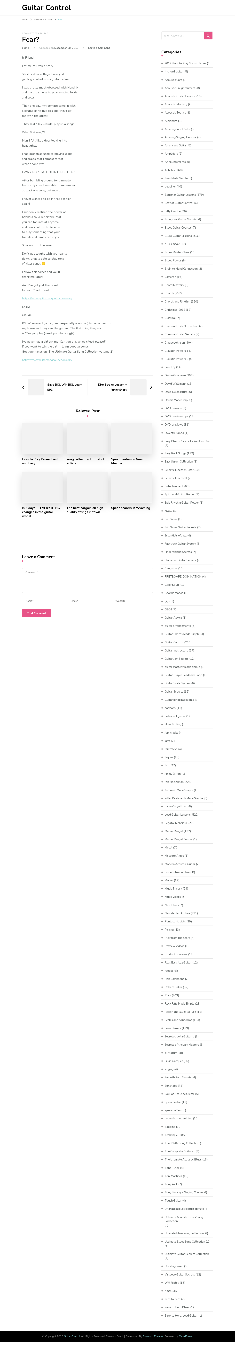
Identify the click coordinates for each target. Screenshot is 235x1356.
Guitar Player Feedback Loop (184, 679)
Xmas (168, 1295)
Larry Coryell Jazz (176, 810)
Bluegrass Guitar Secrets (181, 223)
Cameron (171, 281)
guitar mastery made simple (184, 671)
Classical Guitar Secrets (180, 338)
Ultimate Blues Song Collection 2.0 (188, 1246)
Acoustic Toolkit (176, 117)
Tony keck (171, 1188)
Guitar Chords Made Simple (183, 638)
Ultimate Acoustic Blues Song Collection (185, 1223)
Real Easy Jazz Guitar (179, 967)
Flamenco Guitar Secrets (181, 564)
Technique (172, 1139)
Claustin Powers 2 (177, 363)
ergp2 (169, 515)
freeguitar (171, 572)
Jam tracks (172, 737)
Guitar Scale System (178, 687)
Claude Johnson (175, 347)
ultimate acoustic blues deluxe (185, 1213)
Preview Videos (175, 950)
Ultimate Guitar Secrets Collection (188, 1258)
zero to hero (173, 1303)
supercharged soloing (179, 1123)
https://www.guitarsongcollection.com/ (47, 298)
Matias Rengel (174, 835)
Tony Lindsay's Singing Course (185, 1196)
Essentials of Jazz (176, 540)
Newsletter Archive (35, 33)
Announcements (176, 166)
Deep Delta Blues (177, 396)
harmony (170, 712)
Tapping (170, 1131)
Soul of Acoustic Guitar (180, 1098)
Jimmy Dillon (173, 778)
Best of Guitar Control (180, 207)
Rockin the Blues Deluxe (181, 1016)
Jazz (167, 770)
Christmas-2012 (175, 314)
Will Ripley (172, 1287)
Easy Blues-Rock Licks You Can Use (188, 445)
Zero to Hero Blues (178, 1311)
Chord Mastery (175, 289)
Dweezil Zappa (175, 437)
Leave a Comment (99, 48)
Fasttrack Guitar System (181, 548)
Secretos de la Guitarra (180, 1041)
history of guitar (175, 720)
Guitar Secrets (174, 696)
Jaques (169, 761)
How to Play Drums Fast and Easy (41, 461)
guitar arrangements (178, 630)
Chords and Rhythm (178, 306)
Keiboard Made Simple (180, 794)
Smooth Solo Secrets (179, 1082)
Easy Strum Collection (180, 466)
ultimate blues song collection (185, 1238)
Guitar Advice (174, 622)
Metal (169, 852)
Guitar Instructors (177, 655)
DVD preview (173, 412)
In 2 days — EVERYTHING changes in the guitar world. (42, 512)
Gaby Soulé (172, 589)
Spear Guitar (173, 1106)
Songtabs (171, 1090)
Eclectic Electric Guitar (180, 474)
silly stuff (171, 1057)
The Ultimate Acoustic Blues (184, 1164)
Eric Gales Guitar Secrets (181, 531)
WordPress (185, 1340)
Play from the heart (178, 942)
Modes (169, 884)
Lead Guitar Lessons (178, 819)
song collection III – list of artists (86, 461)
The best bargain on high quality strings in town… (85, 510)
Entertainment (174, 490)
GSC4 (168, 614)
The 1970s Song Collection (183, 1147)
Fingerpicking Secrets (179, 556)
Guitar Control (46, 8)
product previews (176, 958)
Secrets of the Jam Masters (183, 1049)
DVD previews (174, 429)
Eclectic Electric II (176, 482)
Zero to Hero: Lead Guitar (182, 1320)
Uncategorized (174, 1270)
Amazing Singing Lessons (181, 141)
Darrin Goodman (176, 380)
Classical (170, 322)
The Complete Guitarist (181, 1155)
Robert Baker (174, 991)
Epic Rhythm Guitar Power (183, 507)
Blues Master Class (177, 256)
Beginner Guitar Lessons (181, 199)
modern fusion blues (178, 876)
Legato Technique (177, 827)
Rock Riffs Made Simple (180, 1008)
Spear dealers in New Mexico (127, 461)
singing (169, 1073)
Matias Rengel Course (179, 843)
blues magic (173, 248)
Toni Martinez (174, 1180)
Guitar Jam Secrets (177, 663)
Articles (170, 174)
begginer (171, 191)
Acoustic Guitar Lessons (181, 100)
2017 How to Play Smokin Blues (187, 63)
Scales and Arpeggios (179, 1024)
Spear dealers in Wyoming (131, 508)
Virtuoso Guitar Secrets (180, 1279)
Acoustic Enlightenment (181, 92)
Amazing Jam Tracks (178, 133)
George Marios (174, 597)
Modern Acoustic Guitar (181, 868)
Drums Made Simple (178, 404)
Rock (168, 999)
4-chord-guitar (174, 76)
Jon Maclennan (174, 786)
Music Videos (173, 901)
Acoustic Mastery (176, 108)
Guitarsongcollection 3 (180, 704)
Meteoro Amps (175, 860)
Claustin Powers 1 (177, 355)
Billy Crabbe (173, 215)
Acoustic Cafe (174, 84)
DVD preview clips (177, 420)
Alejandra (171, 125)
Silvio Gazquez (174, 1065)
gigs (167, 605)
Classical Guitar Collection (182, 330)
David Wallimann (176, 388)
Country (170, 371)
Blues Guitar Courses (179, 232)
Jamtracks (171, 753)
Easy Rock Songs (176, 457)
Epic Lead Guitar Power (180, 498)
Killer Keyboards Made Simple (185, 802)
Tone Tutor (172, 1172)
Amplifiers (172, 158)
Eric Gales (171, 523)
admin (26, 48)
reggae (169, 975)
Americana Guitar (176, 150)
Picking (169, 934)
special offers (173, 1114)
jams (168, 745)
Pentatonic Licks (175, 926)
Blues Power (173, 265)
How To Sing (173, 729)
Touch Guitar (173, 1205)
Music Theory (174, 893)
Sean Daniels (173, 1032)
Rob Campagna (175, 983)
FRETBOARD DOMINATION (184, 581)
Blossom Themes (153, 1340)
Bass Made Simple (177, 182)
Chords (169, 297)
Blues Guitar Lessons (179, 240)
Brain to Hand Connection (182, 273)
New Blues (172, 909)
